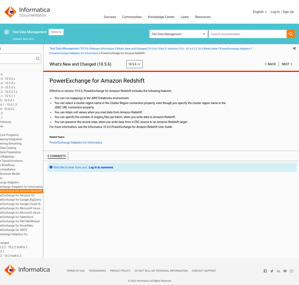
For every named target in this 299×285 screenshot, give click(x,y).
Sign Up (288, 12)
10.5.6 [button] (56, 32)
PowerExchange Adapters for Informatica (47, 186)
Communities (132, 17)
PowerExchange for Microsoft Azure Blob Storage (50, 208)
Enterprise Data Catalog (32, 147)
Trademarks (97, 270)
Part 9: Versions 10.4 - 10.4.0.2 (26, 109)
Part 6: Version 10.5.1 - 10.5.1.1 (27, 96)
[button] (260, 12)
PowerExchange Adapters (33, 182)
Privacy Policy (120, 270)
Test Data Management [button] (166, 34)
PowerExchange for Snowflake (45, 225)
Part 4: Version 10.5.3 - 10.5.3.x (27, 87)
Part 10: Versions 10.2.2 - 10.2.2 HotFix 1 (33, 247)
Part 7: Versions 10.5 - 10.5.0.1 (26, 100)
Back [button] (272, 64)
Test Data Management (29, 32)
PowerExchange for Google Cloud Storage (50, 204)
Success (110, 17)
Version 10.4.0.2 (23, 113)
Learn (185, 17)
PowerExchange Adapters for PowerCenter (38, 234)
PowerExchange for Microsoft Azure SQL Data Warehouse (50, 212)
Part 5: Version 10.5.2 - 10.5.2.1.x (28, 91)
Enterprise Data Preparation (35, 152)
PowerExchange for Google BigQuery (49, 199)
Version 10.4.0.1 (23, 117)
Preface (12, 70)
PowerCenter (25, 178)
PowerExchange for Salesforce (45, 217)
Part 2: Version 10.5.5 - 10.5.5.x (27, 78)
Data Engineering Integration (35, 139)
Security (22, 238)
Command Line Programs (33, 135)
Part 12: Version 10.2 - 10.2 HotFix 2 (30, 255)
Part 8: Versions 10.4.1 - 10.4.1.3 (27, 104)
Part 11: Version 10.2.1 (21, 251)
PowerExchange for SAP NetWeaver (48, 221)
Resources (203, 17)
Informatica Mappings (31, 156)
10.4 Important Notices (28, 122)
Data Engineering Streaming (35, 143)
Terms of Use (75, 270)
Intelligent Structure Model (34, 173)
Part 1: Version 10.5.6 (20, 74)
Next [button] (286, 64)
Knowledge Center (161, 17)
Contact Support (204, 270)
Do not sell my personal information (161, 270)
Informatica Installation (32, 169)
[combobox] (248, 34)
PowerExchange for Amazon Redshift (49, 191)
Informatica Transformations (35, 160)
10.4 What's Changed (27, 242)
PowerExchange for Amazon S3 (45, 195)
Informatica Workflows (32, 165)
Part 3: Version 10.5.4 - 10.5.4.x (27, 83)
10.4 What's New (24, 126)
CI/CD (21, 130)
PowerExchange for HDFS (42, 230)
